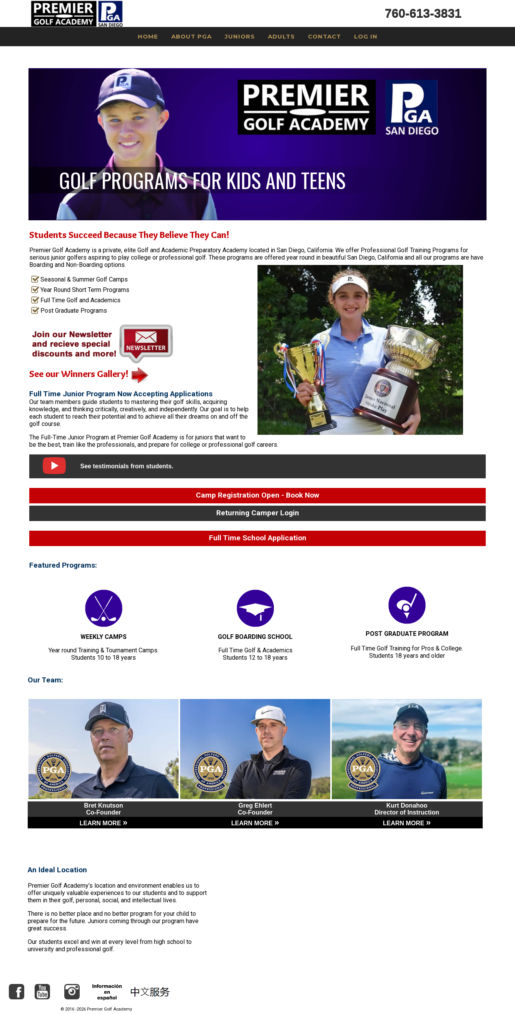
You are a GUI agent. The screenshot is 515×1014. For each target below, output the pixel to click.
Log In (366, 36)
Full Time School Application (257, 537)
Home (148, 36)
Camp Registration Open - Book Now (257, 495)
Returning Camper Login (257, 512)
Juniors (240, 36)
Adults (281, 36)
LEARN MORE (103, 823)
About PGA (191, 36)
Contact (324, 36)
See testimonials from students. (126, 466)
